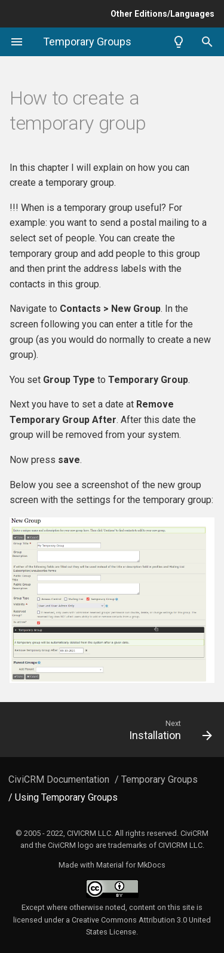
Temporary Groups (159, 779)
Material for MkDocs (130, 864)
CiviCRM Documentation (58, 779)
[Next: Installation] (139, 729)
